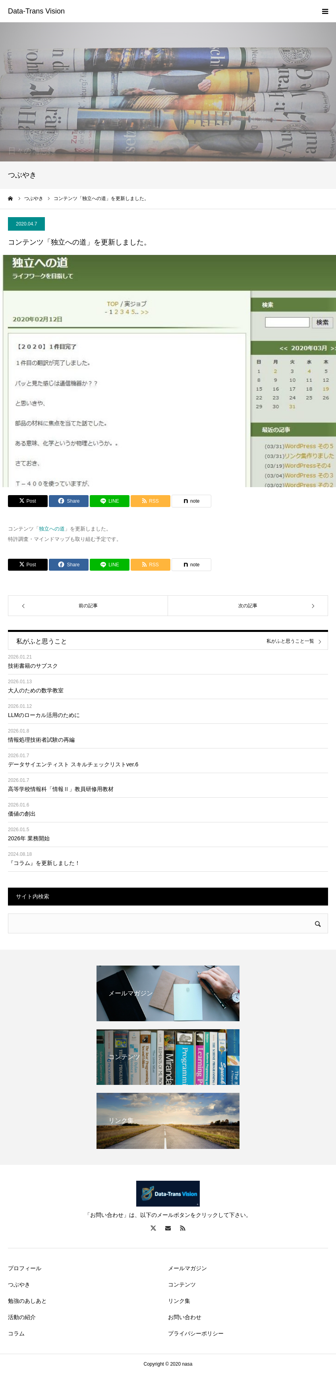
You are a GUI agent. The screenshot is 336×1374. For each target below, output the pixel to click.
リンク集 (179, 1301)
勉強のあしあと (27, 1301)
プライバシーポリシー (196, 1333)
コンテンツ (182, 1284)
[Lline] (109, 501)
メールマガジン (187, 1268)
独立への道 (52, 529)
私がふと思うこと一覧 (290, 641)
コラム (16, 1333)
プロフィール (24, 1268)
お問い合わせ (184, 1317)
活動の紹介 (22, 1317)
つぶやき (19, 1284)
